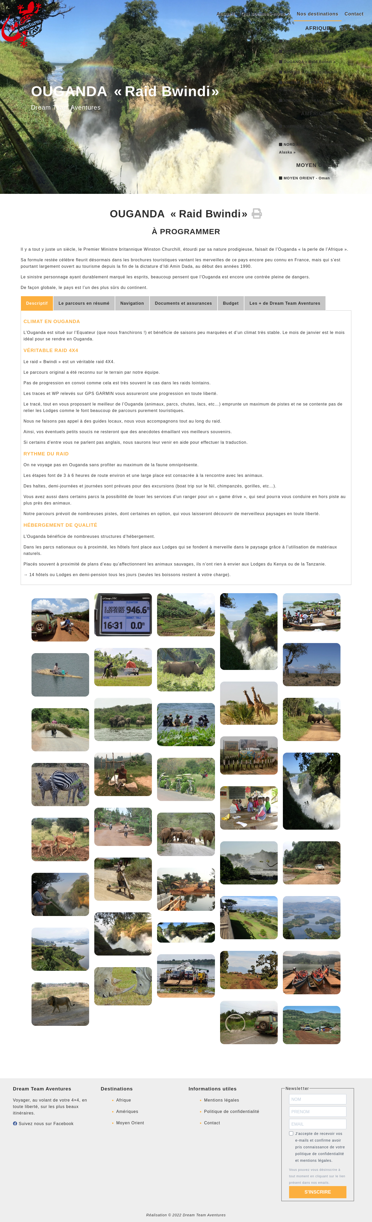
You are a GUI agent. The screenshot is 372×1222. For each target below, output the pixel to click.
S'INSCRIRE (318, 1192)
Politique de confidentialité (231, 1111)
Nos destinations (317, 14)
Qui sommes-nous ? (265, 14)
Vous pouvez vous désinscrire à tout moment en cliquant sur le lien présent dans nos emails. (317, 1176)
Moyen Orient (130, 1123)
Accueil (225, 14)
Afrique (123, 1100)
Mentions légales (221, 1100)
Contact (354, 14)
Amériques (127, 1111)
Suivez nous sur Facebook (43, 1123)
